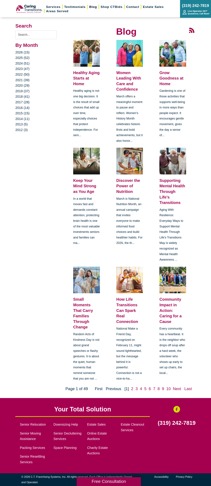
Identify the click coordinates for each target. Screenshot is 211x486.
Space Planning (65, 448)
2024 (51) (22, 63)
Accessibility (161, 476)
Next (177, 388)
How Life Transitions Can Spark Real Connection (127, 310)
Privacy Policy (184, 476)
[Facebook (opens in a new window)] (176, 409)
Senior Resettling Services (32, 459)
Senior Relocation (33, 424)
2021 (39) (22, 80)
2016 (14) (22, 108)
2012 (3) (21, 130)
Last (188, 388)
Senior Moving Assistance (30, 436)
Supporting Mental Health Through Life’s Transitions (172, 191)
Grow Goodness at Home (171, 78)
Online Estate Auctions (97, 436)
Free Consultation (109, 481)
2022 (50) (22, 74)
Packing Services (32, 448)
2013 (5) (21, 124)
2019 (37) (22, 91)
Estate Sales (96, 424)
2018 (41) (22, 96)
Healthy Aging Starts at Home (86, 78)
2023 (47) (22, 69)
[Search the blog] (36, 34)
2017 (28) (22, 102)
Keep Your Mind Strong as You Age (84, 186)
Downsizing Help (66, 424)
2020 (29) (22, 85)
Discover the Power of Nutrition (128, 186)
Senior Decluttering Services (68, 436)
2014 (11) (22, 119)
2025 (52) (22, 58)
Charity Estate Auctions (97, 450)
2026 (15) (22, 52)
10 (168, 388)
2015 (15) (22, 113)
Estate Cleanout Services (132, 427)
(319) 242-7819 (177, 423)
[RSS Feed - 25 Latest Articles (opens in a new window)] (192, 30)
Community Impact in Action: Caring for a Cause (170, 310)
